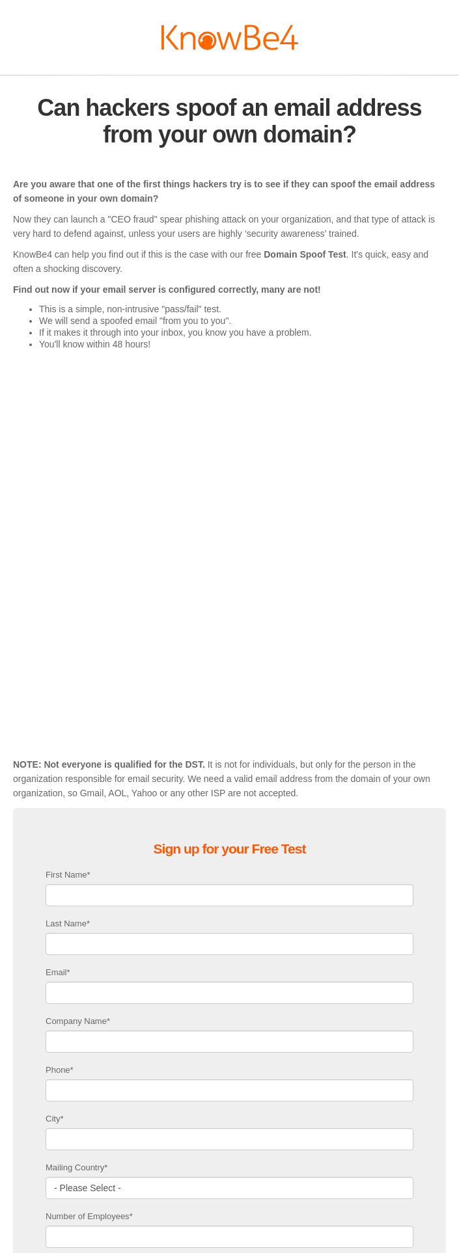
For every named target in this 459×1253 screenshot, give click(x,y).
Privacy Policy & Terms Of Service (278, 1239)
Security (357, 1239)
